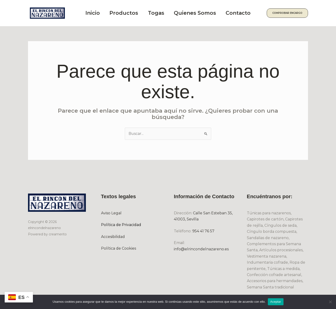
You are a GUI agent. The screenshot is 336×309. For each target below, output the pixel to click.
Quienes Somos (199, 13)
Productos (125, 13)
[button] (290, 13)
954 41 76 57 (203, 231)
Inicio (92, 13)
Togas (159, 13)
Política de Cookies (118, 248)
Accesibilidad (113, 236)
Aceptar (275, 301)
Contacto (244, 13)
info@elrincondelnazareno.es (201, 249)
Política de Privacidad (121, 225)
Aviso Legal (111, 213)
